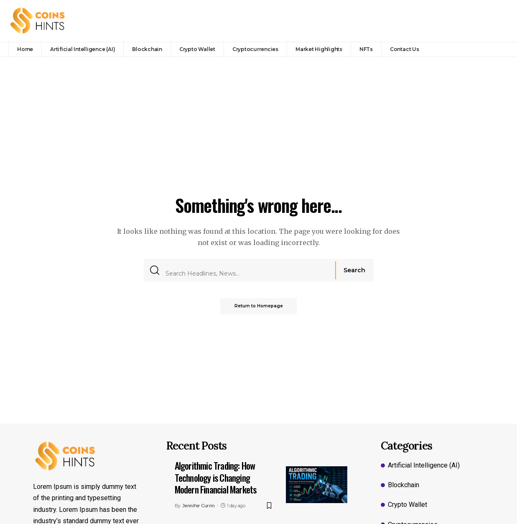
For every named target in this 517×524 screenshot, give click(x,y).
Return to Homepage (258, 306)
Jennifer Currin (198, 506)
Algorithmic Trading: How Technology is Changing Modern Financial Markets (216, 477)
